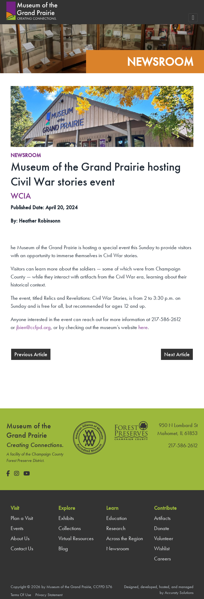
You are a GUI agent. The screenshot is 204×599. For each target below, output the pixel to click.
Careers (162, 558)
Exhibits (66, 518)
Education (116, 518)
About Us (20, 538)
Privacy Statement (48, 594)
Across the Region (124, 538)
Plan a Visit (22, 518)
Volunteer (163, 538)
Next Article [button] (177, 354)
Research (115, 528)
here (143, 327)
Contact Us (22, 548)
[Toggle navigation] (193, 17)
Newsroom (26, 155)
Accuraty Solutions (179, 592)
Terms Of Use (21, 594)
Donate (161, 528)
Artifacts (162, 518)
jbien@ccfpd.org (33, 327)
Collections (69, 528)
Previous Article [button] (30, 354)
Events (17, 528)
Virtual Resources (76, 538)
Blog (63, 548)
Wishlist (161, 548)
